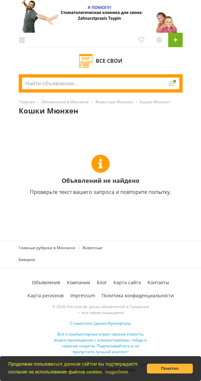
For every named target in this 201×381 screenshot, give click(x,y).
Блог (102, 282)
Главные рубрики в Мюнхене (47, 248)
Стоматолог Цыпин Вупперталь (100, 323)
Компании (78, 282)
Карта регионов (46, 295)
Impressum (82, 295)
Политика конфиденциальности (138, 295)
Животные (92, 248)
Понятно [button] (169, 368)
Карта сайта (127, 282)
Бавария (27, 259)
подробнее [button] (116, 371)
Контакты (158, 282)
